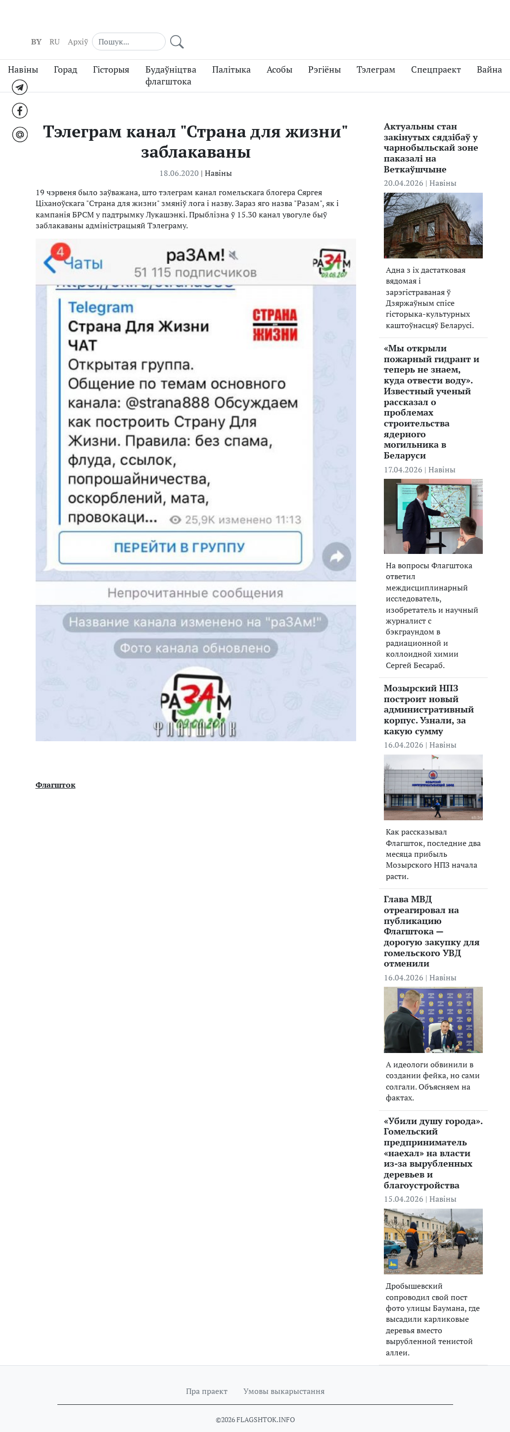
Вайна (489, 50)
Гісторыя (111, 50)
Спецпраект (436, 50)
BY (346, 20)
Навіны (23, 50)
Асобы (279, 50)
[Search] (433, 20)
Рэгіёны (324, 50)
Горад (65, 50)
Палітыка (231, 50)
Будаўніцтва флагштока (170, 57)
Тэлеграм (376, 50)
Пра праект (207, 1372)
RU (365, 20)
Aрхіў (388, 20)
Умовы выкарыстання (284, 1372)
